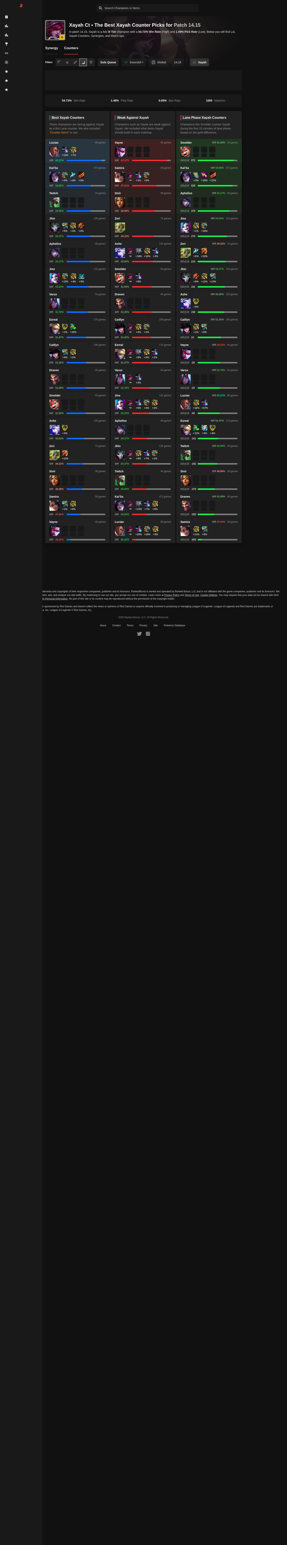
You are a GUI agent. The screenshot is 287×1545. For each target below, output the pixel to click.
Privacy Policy (171, 595)
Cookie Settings (208, 595)
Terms (130, 625)
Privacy (143, 625)
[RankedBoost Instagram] (148, 633)
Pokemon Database (174, 625)
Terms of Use (192, 595)
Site (155, 625)
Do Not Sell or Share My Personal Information (42, 599)
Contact (116, 625)
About (103, 625)
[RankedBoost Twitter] (139, 633)
